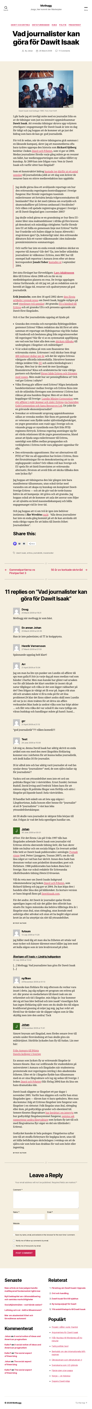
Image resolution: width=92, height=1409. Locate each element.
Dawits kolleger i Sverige (27, 1054)
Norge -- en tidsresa (61, 1375)
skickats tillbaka (65, 341)
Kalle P (8, 1344)
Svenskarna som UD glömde (65, 1365)
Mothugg (46, 5)
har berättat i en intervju (59, 1112)
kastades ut (55, 262)
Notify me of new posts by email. (28, 1245)
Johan (30, 51)
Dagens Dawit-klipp (61, 1381)
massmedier (48, 553)
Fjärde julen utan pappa (62, 1370)
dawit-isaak (21, 553)
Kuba (54, 25)
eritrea (29, 553)
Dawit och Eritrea (20, 25)
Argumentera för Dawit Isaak (65, 1332)
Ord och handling (60, 1293)
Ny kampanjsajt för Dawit (64, 1304)
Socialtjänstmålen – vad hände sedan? (23, 1304)
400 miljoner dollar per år (30, 356)
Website (16, 1223)
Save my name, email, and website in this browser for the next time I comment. (45, 1235)
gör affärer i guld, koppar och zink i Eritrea (39, 402)
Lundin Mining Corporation (57, 398)
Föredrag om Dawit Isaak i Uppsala (69, 1288)
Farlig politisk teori (60, 1346)
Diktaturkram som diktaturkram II (67, 1359)
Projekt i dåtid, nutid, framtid (65, 1327)
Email (50, 1212)
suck (45, 514)
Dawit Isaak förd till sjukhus (65, 1298)
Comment (17, 1190)
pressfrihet (75, 25)
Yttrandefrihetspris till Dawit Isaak (68, 1309)
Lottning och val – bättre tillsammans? (23, 1310)
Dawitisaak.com (51, 893)
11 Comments (64, 51)
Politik (63, 25)
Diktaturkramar (41, 25)
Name (16, 1212)
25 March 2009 (45, 51)
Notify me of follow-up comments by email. (32, 1240)
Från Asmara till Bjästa (26, 1050)
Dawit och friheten (31, 1081)
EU (40, 363)
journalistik (37, 553)
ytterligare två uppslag (31, 303)
